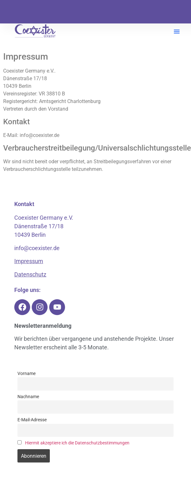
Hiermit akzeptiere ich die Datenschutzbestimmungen (77, 443)
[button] (176, 31)
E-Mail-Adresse (32, 420)
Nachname (28, 396)
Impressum (28, 261)
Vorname (26, 373)
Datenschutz (30, 274)
